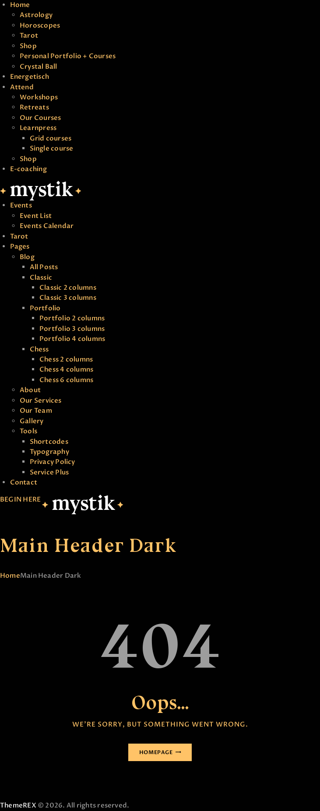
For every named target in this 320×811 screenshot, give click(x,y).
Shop (28, 46)
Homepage (156, 752)
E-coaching (28, 169)
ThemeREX (18, 805)
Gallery (32, 421)
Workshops (39, 97)
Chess (39, 349)
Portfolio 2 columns (72, 318)
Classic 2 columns (67, 287)
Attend (22, 87)
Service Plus (49, 472)
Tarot (29, 35)
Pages (20, 246)
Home (20, 4)
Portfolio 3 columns (72, 328)
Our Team (36, 410)
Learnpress (38, 127)
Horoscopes (40, 25)
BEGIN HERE (20, 499)
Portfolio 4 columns (72, 338)
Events (21, 205)
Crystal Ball (38, 66)
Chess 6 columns (66, 380)
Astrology (36, 15)
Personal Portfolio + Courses (68, 56)
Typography (49, 451)
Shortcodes (49, 441)
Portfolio (45, 308)
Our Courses (40, 117)
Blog (27, 257)
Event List (36, 215)
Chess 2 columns (66, 359)
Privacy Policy (52, 461)
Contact (24, 482)
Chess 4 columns (66, 369)
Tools (28, 431)
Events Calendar (47, 225)
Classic (41, 277)
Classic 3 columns (67, 297)
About (30, 390)
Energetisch (29, 76)
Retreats (34, 107)
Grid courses (51, 138)
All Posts (44, 267)
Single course (52, 148)
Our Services (41, 400)
